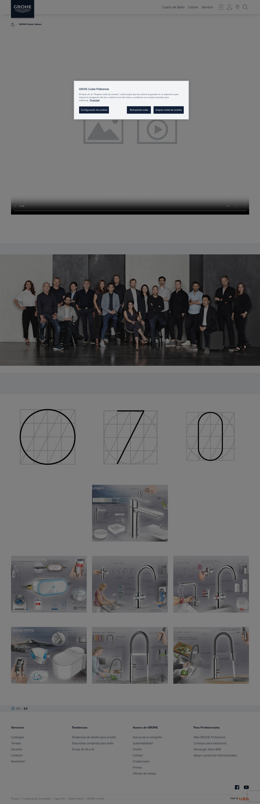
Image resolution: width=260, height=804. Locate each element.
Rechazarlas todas (139, 110)
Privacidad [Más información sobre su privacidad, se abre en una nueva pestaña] (95, 100)
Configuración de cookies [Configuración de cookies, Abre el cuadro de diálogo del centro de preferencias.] (94, 110)
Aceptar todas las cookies (169, 110)
